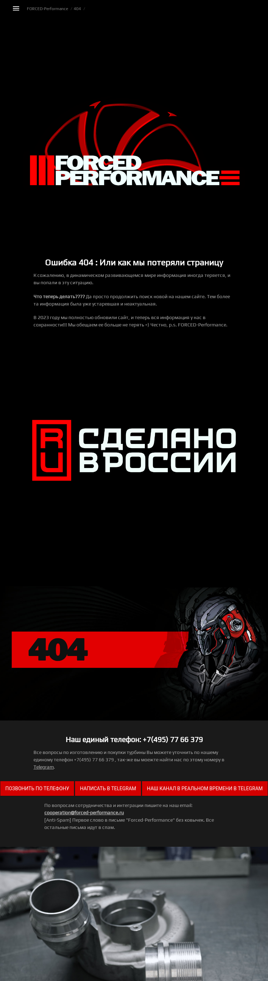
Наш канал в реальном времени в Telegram (205, 788)
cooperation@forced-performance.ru (84, 812)
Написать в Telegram (108, 788)
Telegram (44, 767)
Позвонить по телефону (37, 788)
